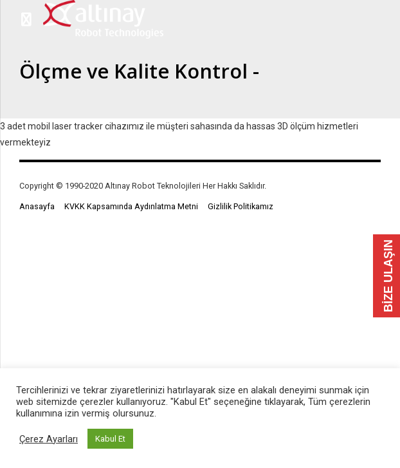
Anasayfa (37, 206)
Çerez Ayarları (48, 439)
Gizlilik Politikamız (240, 206)
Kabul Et (110, 439)
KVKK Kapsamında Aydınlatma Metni (131, 206)
